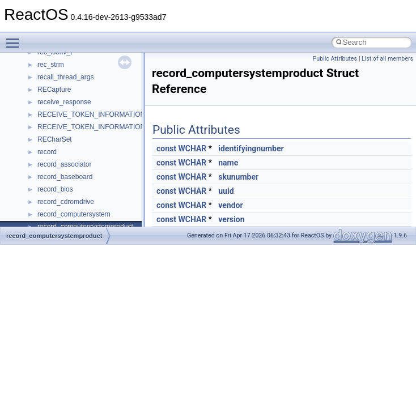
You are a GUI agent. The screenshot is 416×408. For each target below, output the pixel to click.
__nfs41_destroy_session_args (84, 182)
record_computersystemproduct (54, 235)
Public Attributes (334, 58)
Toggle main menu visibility (15, 38)
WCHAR (192, 148)
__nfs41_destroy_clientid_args (83, 158)
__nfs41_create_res (67, 70)
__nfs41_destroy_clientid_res (81, 170)
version (231, 219)
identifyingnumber (250, 148)
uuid (226, 191)
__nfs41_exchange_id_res (77, 220)
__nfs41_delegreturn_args (77, 133)
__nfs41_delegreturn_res (75, 145)
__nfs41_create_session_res (80, 95)
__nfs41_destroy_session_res (82, 195)
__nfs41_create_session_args (82, 83)
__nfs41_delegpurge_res (75, 120)
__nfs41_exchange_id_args (79, 207)
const (166, 148)
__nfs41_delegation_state (76, 108)
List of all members (387, 58)
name (228, 162)
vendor (230, 205)
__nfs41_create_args (69, 58)
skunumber (238, 176)
